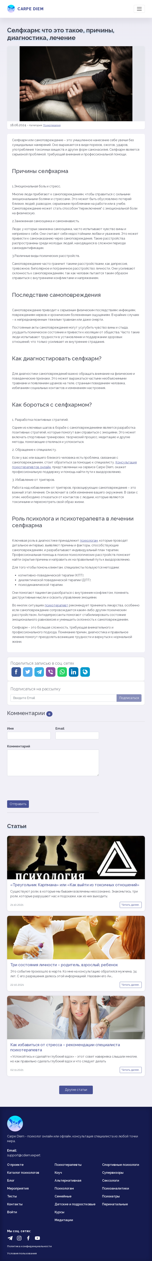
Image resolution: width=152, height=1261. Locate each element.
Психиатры (111, 1196)
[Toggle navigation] (139, 9)
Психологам (64, 1188)
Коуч (58, 1173)
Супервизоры (113, 1173)
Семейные (63, 1196)
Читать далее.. (131, 904)
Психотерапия (52, 125)
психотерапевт (56, 605)
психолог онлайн (40, 1136)
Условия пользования (22, 1253)
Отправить (18, 804)
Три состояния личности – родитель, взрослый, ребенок (64, 964)
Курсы (59, 1212)
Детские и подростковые (75, 1204)
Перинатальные (115, 1204)
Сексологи (110, 1180)
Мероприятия (18, 1188)
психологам (89, 540)
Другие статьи (76, 1090)
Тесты (12, 1196)
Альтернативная (68, 1180)
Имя (10, 728)
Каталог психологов (23, 1173)
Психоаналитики (115, 1188)
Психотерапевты (68, 1165)
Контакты (15, 1204)
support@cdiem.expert (23, 1155)
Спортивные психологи (120, 1165)
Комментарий (18, 746)
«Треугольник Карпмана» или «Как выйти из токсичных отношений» (74, 884)
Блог (10, 1180)
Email (59, 728)
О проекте (15, 1165)
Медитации (64, 1220)
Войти (12, 1212)
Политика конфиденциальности (29, 1246)
